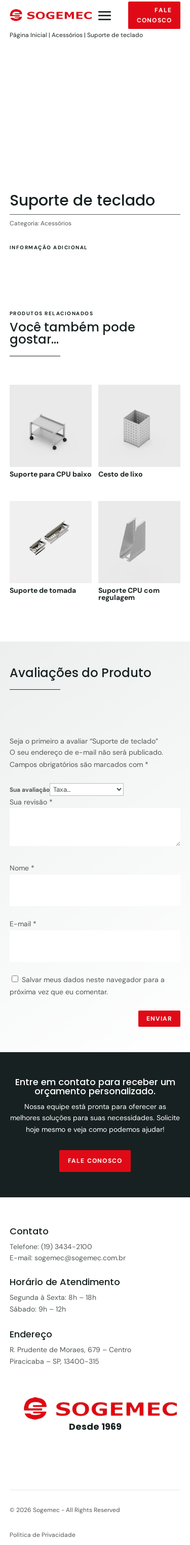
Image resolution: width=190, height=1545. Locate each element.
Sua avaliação (30, 790)
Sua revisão (31, 802)
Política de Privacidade (42, 1535)
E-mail (23, 923)
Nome (22, 867)
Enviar (159, 1019)
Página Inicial (28, 35)
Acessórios (67, 35)
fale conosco (95, 1161)
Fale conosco (154, 15)
